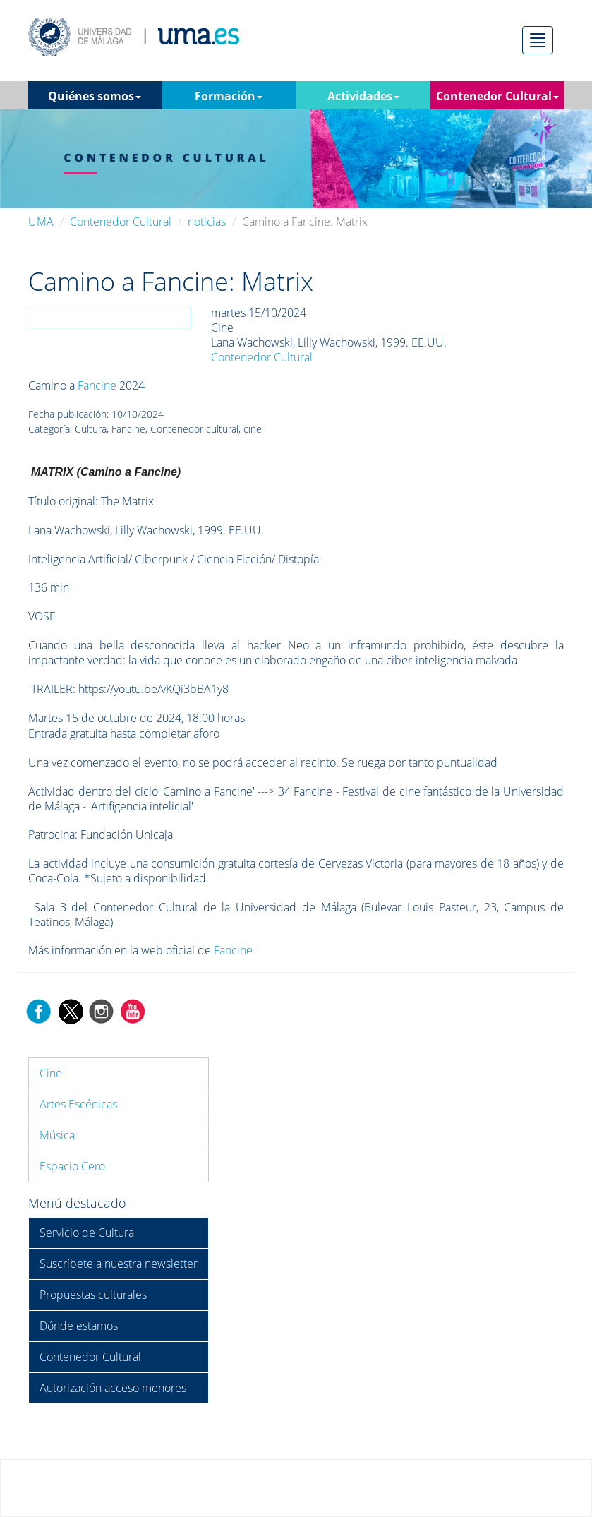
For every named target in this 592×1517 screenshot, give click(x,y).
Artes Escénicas (78, 1104)
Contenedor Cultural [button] (497, 96)
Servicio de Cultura (87, 1232)
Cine (51, 1073)
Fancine (97, 385)
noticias (207, 221)
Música (57, 1135)
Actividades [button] (363, 96)
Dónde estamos (79, 1325)
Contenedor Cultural (120, 221)
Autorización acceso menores (113, 1388)
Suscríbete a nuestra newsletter (119, 1263)
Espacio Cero (72, 1166)
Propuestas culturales (93, 1294)
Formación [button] (228, 96)
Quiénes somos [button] (94, 96)
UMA (41, 221)
